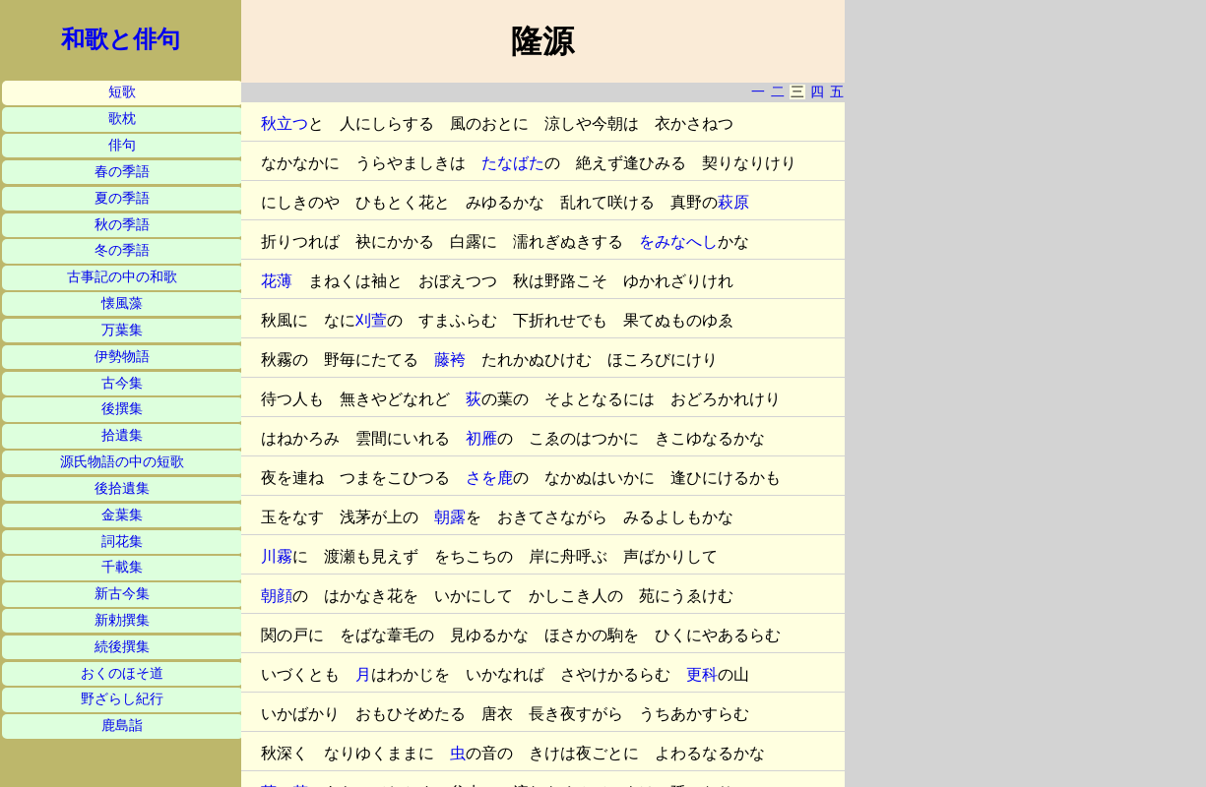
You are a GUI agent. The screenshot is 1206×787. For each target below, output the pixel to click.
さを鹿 (489, 477)
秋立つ (284, 123)
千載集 (122, 567)
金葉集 (122, 515)
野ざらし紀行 (122, 699)
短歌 (122, 92)
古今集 (122, 383)
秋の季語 (122, 224)
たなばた (512, 162)
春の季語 (122, 171)
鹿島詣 (122, 725)
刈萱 (371, 320)
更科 (702, 674)
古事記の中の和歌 (122, 277)
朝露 (450, 517)
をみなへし (678, 241)
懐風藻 (122, 303)
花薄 (276, 280)
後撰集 (122, 408)
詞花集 (122, 541)
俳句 (122, 145)
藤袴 (450, 359)
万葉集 (122, 330)
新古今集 (122, 593)
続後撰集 (122, 646)
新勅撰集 (122, 620)
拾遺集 (122, 435)
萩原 (733, 202)
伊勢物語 (122, 356)
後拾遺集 (122, 488)
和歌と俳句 (120, 39)
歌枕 (122, 118)
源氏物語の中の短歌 (122, 461)
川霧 (276, 556)
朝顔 (276, 595)
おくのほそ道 (122, 673)
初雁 (481, 438)
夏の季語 (122, 198)
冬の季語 (122, 250)
